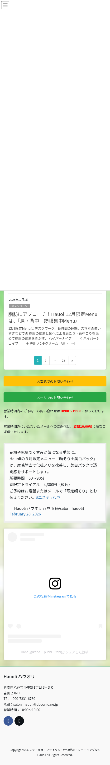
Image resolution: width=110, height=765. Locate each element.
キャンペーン (20, 306)
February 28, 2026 (25, 514)
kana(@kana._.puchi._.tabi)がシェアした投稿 (55, 652)
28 (64, 361)
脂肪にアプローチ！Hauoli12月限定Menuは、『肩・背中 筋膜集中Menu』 (52, 317)
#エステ (43, 497)
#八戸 (55, 497)
